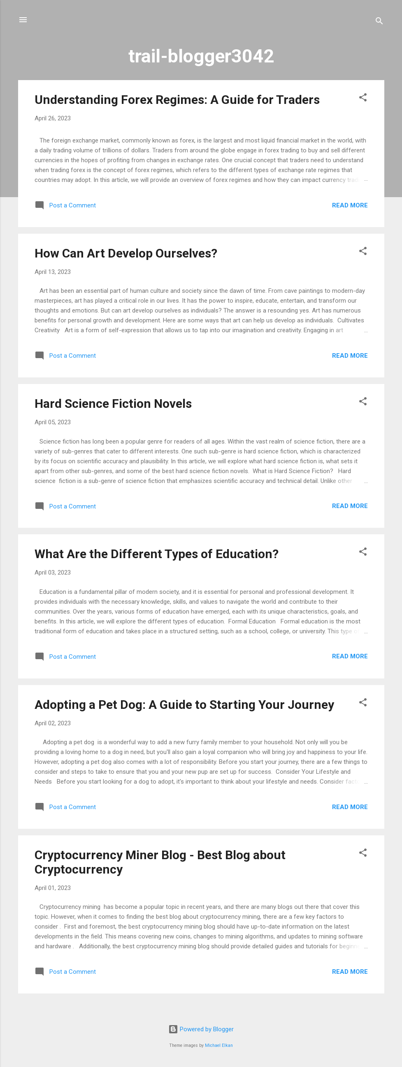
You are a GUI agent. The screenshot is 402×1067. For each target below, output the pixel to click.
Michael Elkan (219, 1045)
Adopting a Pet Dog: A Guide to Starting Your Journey (184, 704)
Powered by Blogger (201, 1029)
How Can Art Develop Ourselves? (126, 253)
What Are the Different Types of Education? (157, 554)
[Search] (379, 22)
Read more (350, 205)
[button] (363, 98)
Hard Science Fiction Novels (113, 403)
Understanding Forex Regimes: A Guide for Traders (177, 99)
